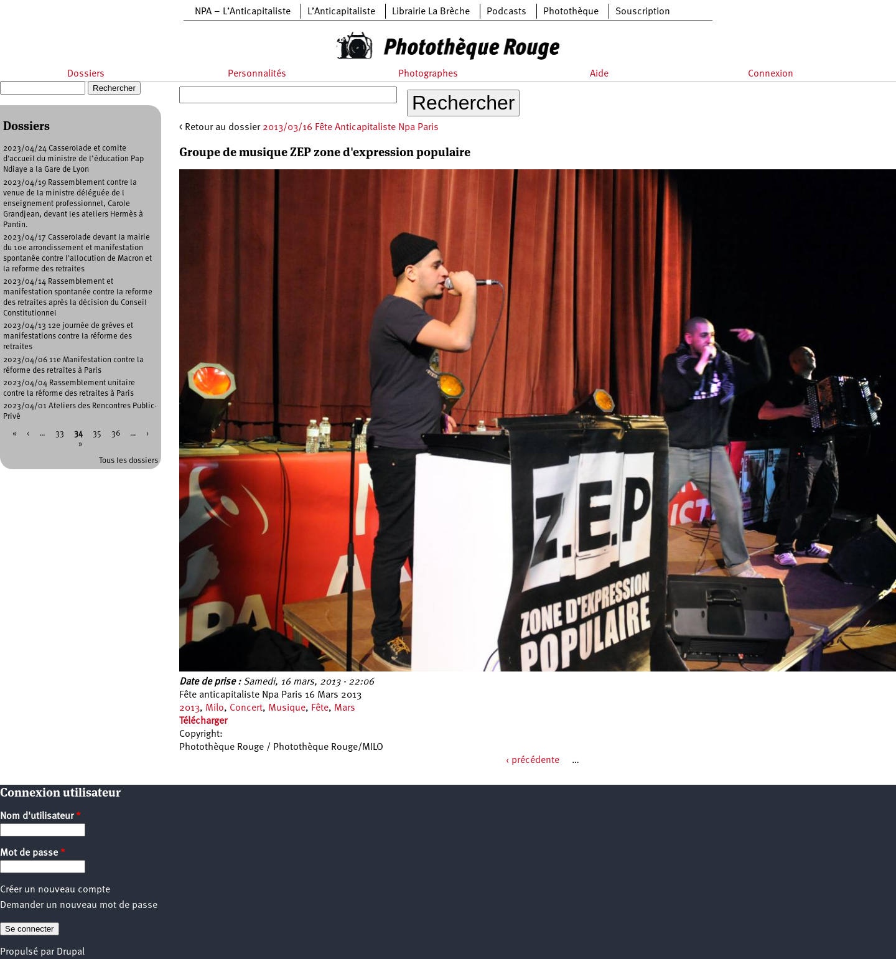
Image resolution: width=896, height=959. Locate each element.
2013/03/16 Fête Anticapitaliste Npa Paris (351, 128)
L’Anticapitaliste (341, 12)
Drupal (71, 952)
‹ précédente (532, 760)
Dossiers (86, 74)
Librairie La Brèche (431, 12)
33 (59, 433)
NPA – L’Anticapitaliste (243, 12)
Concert (246, 708)
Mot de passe (32, 853)
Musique (287, 708)
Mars (344, 708)
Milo (214, 708)
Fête (320, 708)
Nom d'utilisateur (40, 816)
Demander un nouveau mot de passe (78, 905)
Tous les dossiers (128, 461)
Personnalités (257, 74)
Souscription (642, 12)
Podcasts (506, 12)
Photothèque (571, 12)
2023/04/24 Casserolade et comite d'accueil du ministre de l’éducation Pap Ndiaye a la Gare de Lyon (73, 159)
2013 (189, 708)
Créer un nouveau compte (55, 890)
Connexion (770, 74)
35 (97, 433)
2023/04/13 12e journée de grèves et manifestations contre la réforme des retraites (68, 336)
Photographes (428, 74)
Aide (599, 74)
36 (115, 433)
